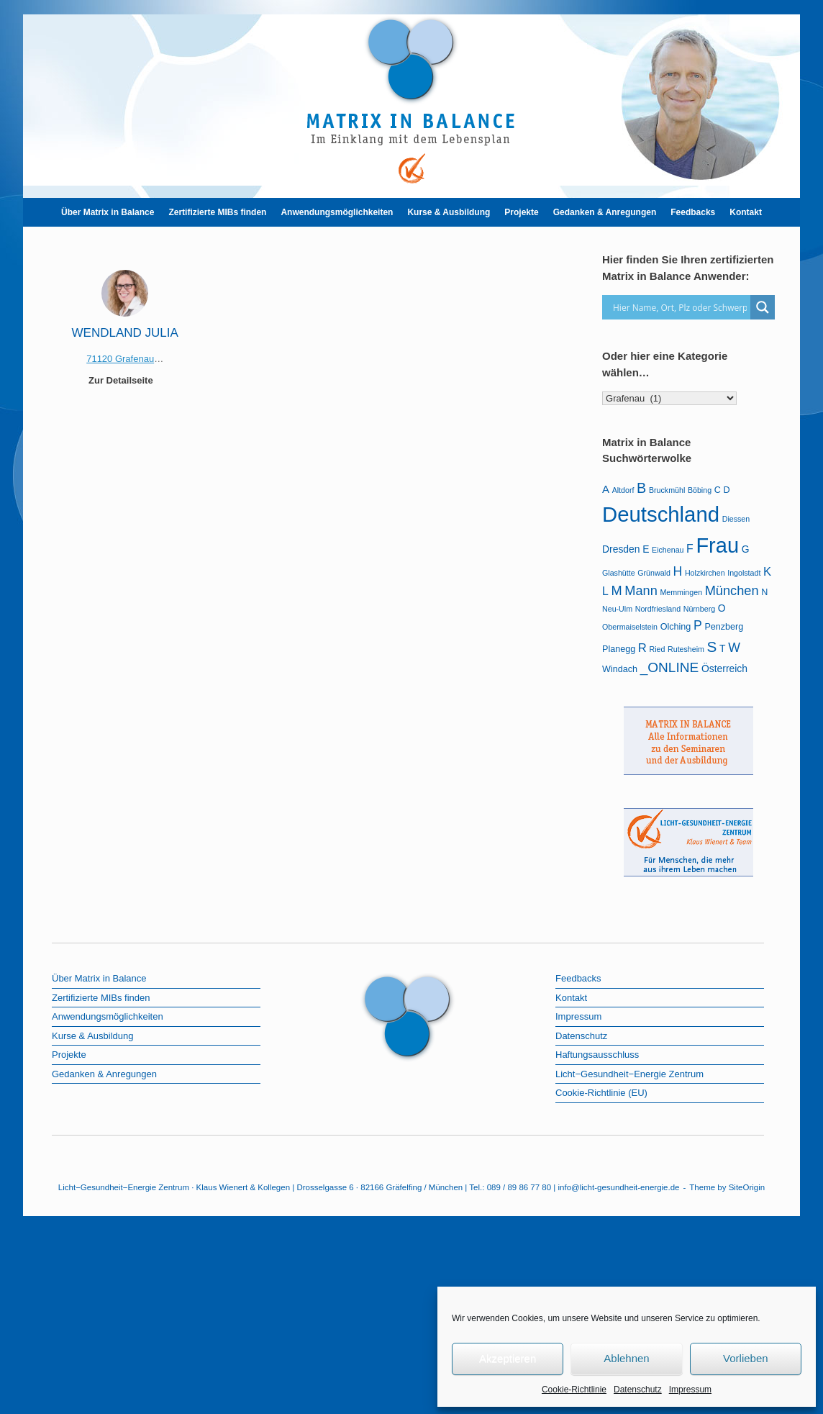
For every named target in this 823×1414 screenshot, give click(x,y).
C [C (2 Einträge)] (717, 490)
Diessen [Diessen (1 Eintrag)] (736, 519)
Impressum (690, 1389)
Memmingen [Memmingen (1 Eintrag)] (681, 592)
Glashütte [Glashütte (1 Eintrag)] (618, 572)
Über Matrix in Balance (107, 212)
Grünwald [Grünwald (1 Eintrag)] (653, 572)
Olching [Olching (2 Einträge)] (675, 627)
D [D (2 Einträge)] (726, 490)
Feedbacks (692, 212)
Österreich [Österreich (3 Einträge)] (724, 668)
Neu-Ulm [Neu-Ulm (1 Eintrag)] (617, 608)
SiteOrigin (747, 1187)
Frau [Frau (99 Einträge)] (717, 545)
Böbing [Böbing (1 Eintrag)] (699, 490)
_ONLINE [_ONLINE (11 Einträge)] (669, 667)
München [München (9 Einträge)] (732, 591)
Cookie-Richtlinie (574, 1389)
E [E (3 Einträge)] (645, 549)
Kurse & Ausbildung (448, 212)
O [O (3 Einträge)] (722, 608)
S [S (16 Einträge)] (712, 646)
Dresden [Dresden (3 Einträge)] (621, 549)
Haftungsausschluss (597, 1054)
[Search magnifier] (762, 307)
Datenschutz (638, 1389)
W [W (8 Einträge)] (734, 647)
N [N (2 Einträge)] (764, 592)
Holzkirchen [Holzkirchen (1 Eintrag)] (705, 572)
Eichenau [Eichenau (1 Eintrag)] (667, 549)
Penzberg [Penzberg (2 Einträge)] (723, 627)
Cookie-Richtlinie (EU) (601, 1092)
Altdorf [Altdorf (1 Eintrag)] (623, 490)
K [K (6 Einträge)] (767, 572)
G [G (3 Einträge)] (746, 549)
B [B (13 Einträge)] (641, 488)
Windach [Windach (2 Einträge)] (619, 669)
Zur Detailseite (124, 380)
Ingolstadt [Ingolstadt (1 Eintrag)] (743, 572)
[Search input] (680, 307)
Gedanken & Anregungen (605, 212)
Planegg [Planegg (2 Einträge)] (618, 649)
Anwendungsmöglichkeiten (337, 212)
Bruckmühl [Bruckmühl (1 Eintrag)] (667, 490)
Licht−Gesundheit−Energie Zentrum (629, 1074)
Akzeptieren (507, 1358)
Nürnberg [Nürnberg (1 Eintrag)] (699, 608)
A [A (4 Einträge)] (605, 489)
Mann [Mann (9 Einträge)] (641, 591)
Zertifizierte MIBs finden (217, 212)
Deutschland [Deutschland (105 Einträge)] (660, 514)
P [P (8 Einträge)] (698, 625)
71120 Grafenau (120, 358)
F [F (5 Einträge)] (690, 549)
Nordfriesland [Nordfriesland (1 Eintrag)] (658, 608)
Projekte (521, 212)
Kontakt (745, 212)
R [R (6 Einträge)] (642, 648)
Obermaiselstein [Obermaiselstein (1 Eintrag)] (630, 626)
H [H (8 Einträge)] (678, 571)
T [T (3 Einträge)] (722, 648)
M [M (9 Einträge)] (616, 591)
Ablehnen (626, 1358)
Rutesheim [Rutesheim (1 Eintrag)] (686, 649)
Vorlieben (745, 1358)
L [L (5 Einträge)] (605, 591)
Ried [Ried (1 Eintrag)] (657, 649)
